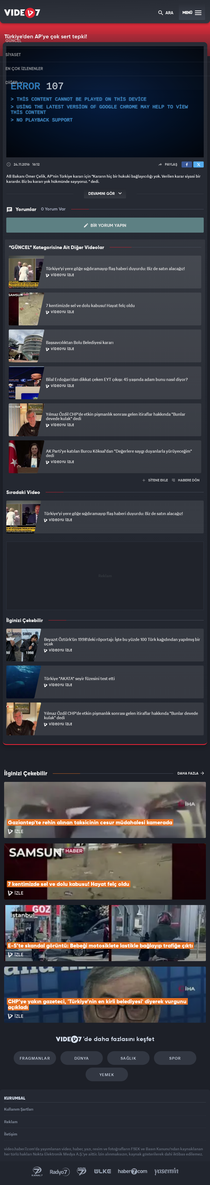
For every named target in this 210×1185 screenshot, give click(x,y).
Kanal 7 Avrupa (82, 1172)
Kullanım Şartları (18, 1109)
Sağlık (128, 1058)
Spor (175, 1058)
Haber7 (132, 1172)
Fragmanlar (35, 1058)
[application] (105, 101)
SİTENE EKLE (155, 480)
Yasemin (166, 1172)
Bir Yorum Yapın (105, 225)
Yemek (107, 1074)
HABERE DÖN (186, 480)
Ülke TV (102, 1172)
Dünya (81, 1058)
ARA (165, 13)
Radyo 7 (60, 1172)
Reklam (11, 1121)
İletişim (10, 1134)
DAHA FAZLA (190, 773)
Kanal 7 (37, 1172)
